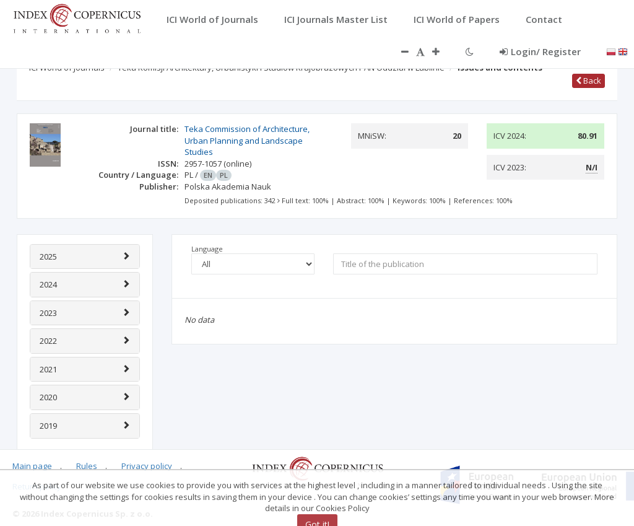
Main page (32, 465)
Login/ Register (540, 51)
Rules (86, 465)
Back (588, 80)
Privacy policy (146, 465)
